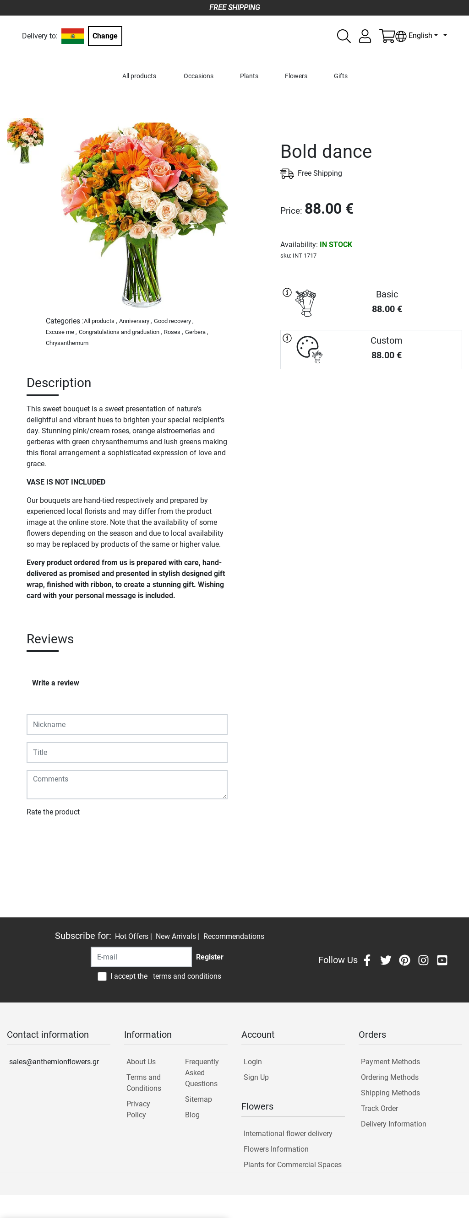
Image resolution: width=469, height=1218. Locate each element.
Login (253, 1061)
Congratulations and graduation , (120, 332)
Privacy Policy (138, 1109)
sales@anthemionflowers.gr (54, 1061)
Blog (192, 1114)
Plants (249, 76)
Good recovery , (174, 321)
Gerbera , (196, 332)
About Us (141, 1061)
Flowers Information (276, 1149)
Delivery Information (393, 1124)
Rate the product (53, 812)
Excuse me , (61, 332)
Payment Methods (390, 1061)
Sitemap (198, 1099)
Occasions (198, 76)
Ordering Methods (390, 1077)
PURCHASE (371, 402)
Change (105, 36)
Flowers (296, 76)
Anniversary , (135, 321)
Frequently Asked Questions (202, 1072)
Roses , (173, 332)
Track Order (379, 1108)
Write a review (55, 683)
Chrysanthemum (67, 343)
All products (139, 76)
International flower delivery (288, 1133)
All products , (100, 321)
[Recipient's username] (141, 957)
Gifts (341, 76)
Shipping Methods (390, 1093)
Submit (43, 838)
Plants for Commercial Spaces (293, 1164)
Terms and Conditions (143, 1083)
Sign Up (256, 1077)
